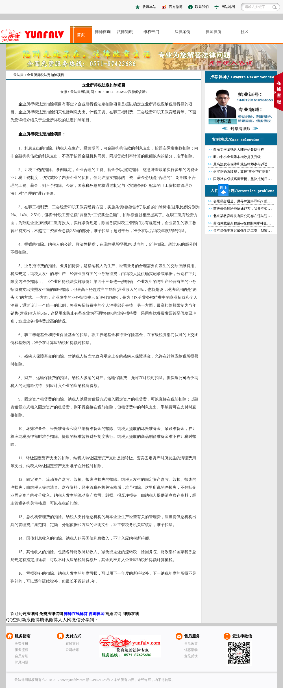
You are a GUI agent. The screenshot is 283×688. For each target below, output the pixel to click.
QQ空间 (14, 619)
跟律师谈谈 (136, 92)
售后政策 (191, 644)
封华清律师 (240, 129)
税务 (89, 185)
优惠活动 (191, 650)
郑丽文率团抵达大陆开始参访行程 (238, 150)
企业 (22, 104)
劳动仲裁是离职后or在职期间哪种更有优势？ (246, 223)
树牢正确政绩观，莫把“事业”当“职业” (241, 172)
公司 (182, 378)
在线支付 (72, 644)
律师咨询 (103, 32)
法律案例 (182, 32)
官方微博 (175, 7)
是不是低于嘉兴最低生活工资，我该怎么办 (245, 231)
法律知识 (125, 32)
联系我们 (202, 7)
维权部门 (151, 32)
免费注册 (21, 644)
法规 (18, 274)
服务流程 (21, 650)
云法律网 (130, 646)
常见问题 (21, 662)
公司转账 (72, 650)
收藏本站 (149, 7)
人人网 (64, 619)
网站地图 (228, 7)
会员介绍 (21, 656)
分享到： (89, 619)
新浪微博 (31, 619)
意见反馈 (191, 656)
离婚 (109, 614)
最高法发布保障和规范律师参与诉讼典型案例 (247, 164)
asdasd (35, 35)
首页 (81, 35)
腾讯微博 (49, 619)
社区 (245, 32)
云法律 (18, 75)
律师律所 (213, 32)
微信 (75, 619)
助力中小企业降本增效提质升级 (237, 157)
